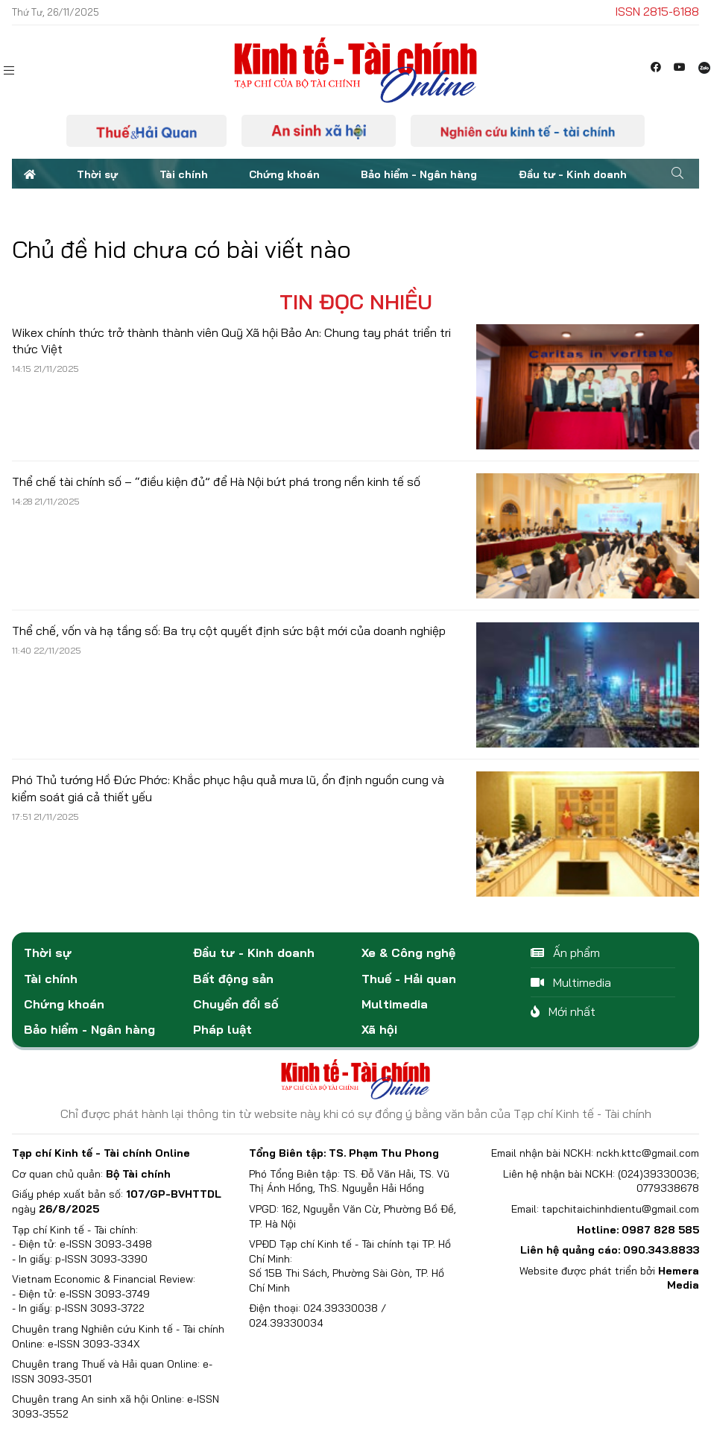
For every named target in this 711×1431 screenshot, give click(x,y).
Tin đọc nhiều (355, 301)
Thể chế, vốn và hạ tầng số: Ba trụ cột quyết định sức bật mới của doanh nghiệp (229, 630)
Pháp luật (222, 1029)
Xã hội (379, 1029)
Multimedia (394, 1003)
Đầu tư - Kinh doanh (573, 174)
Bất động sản (233, 978)
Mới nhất (563, 1011)
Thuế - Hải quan (408, 978)
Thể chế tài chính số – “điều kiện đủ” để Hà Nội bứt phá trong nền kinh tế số (216, 481)
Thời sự (97, 174)
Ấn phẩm (565, 952)
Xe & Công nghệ (408, 952)
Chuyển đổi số (236, 1003)
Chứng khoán (284, 174)
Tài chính (183, 174)
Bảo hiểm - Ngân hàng (419, 174)
